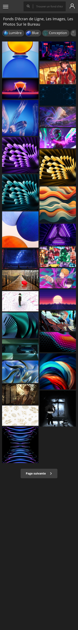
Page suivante (39, 473)
